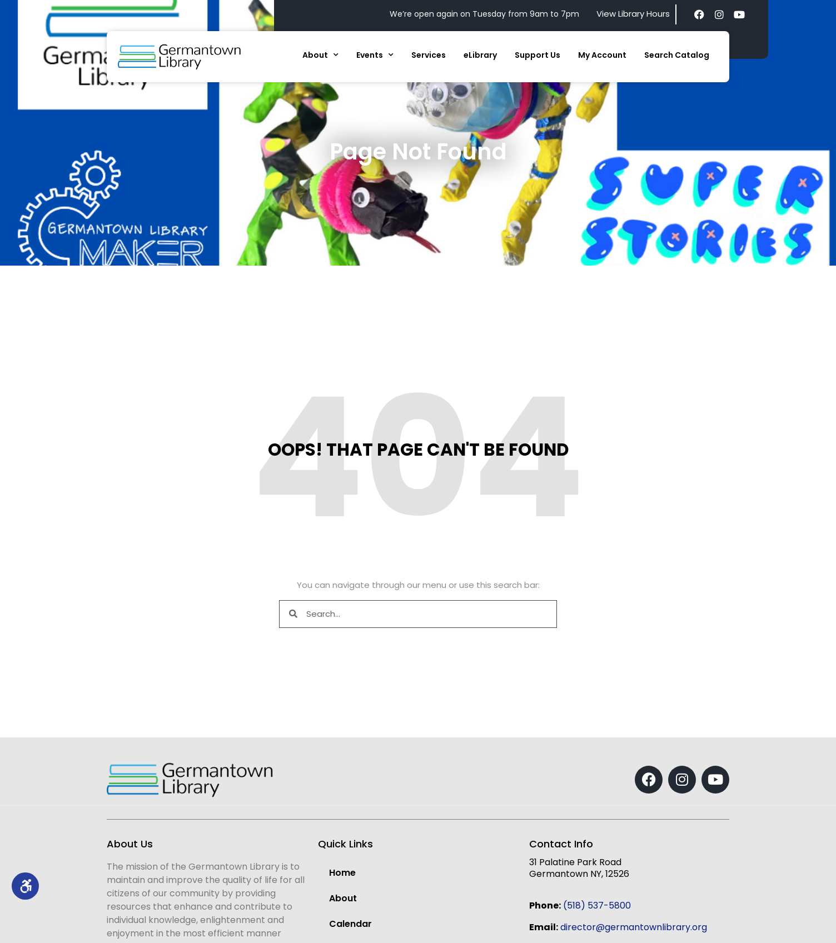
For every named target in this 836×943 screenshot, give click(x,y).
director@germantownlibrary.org (633, 927)
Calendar (350, 923)
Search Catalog (676, 55)
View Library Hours (633, 13)
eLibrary (480, 55)
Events (375, 55)
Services (428, 55)
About (320, 55)
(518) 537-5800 (597, 905)
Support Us (537, 55)
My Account (602, 55)
